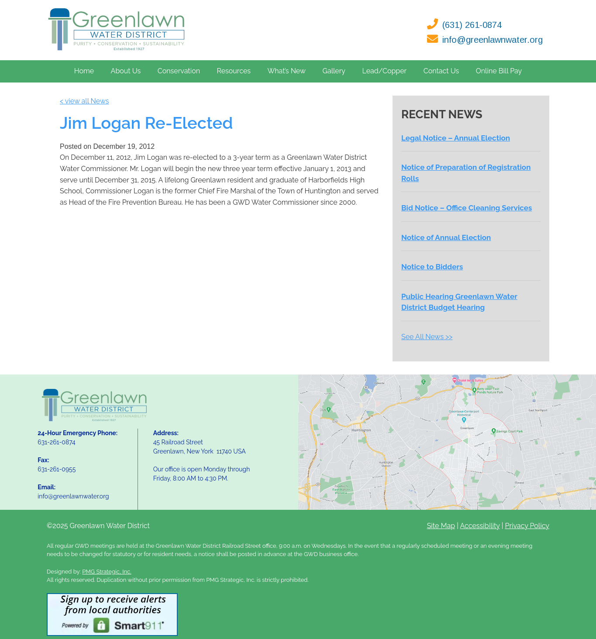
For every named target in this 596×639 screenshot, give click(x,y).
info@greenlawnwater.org (492, 40)
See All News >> (426, 337)
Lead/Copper (384, 71)
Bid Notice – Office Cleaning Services (466, 207)
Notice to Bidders (432, 266)
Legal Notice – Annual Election (455, 138)
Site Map (441, 526)
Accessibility (480, 526)
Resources (234, 71)
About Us (126, 71)
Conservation (179, 71)
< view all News (84, 101)
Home (84, 71)
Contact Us (441, 71)
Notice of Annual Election (446, 237)
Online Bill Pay (499, 71)
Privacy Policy (527, 526)
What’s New (286, 71)
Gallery (333, 71)
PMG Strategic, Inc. (106, 571)
